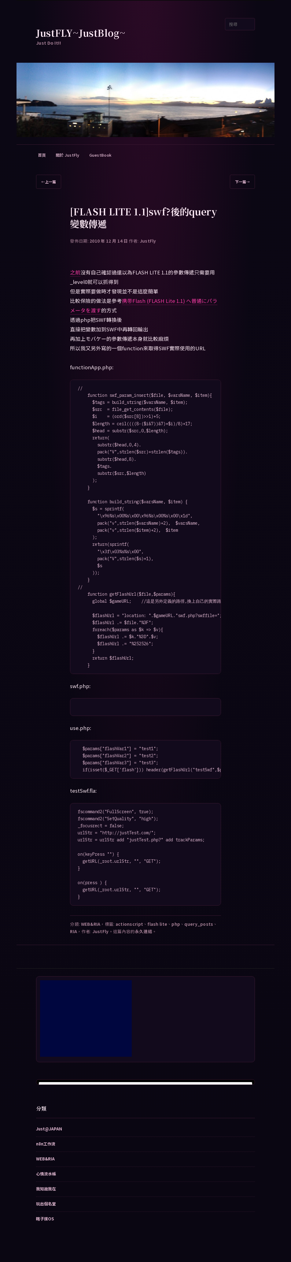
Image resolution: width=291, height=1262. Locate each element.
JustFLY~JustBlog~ (80, 32)
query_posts (198, 924)
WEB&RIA (91, 924)
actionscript (129, 924)
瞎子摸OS (45, 1219)
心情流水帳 (46, 1174)
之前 (75, 272)
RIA (73, 931)
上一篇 (48, 182)
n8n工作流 (45, 1144)
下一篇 (242, 182)
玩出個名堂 (46, 1204)
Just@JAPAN (49, 1129)
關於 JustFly (67, 155)
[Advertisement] (86, 1018)
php (175, 924)
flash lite (157, 924)
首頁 (42, 155)
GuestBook (100, 155)
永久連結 (143, 931)
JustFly (148, 241)
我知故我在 (46, 1189)
